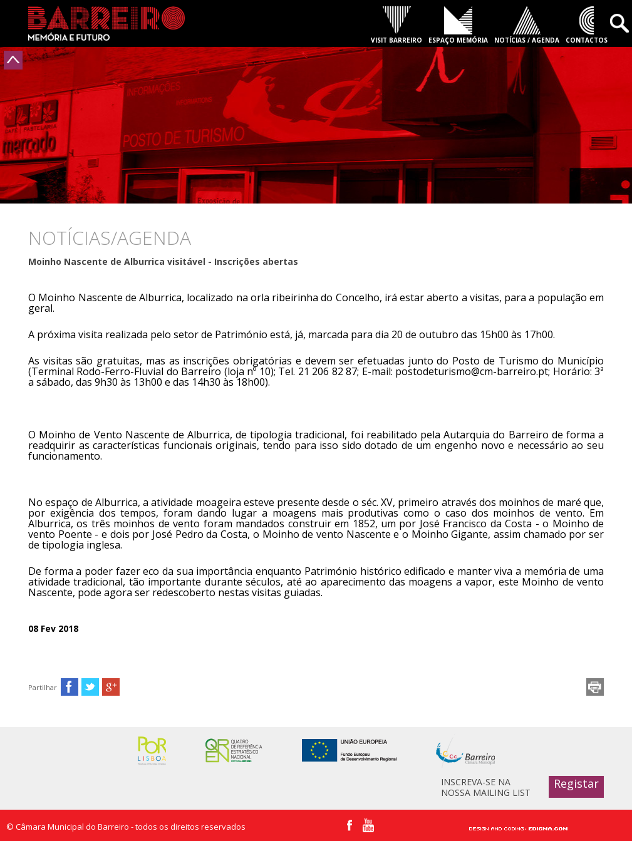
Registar (576, 783)
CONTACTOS (587, 40)
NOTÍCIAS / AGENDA (526, 40)
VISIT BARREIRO (396, 40)
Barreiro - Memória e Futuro (106, 23)
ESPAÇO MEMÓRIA (458, 40)
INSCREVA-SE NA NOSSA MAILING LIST (486, 787)
